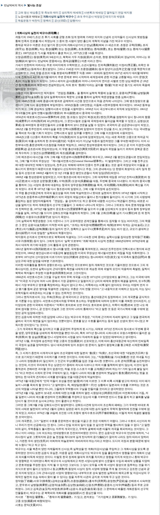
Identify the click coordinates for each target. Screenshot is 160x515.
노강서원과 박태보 (29, 16)
